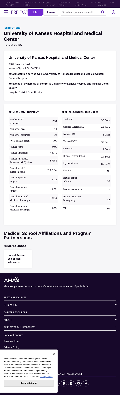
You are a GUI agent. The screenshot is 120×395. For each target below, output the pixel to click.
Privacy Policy (11, 347)
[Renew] (51, 12)
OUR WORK (10, 305)
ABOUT (8, 320)
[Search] (102, 12)
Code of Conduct (13, 335)
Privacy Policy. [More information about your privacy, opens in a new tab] (46, 376)
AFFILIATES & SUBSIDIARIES (19, 327)
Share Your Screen (14, 359)
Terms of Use (11, 341)
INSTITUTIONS (12, 28)
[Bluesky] (86, 383)
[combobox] (84, 12)
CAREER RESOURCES (15, 312)
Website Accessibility (15, 353)
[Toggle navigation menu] (6, 12)
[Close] (53, 354)
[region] (29, 371)
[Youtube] (78, 383)
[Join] (35, 12)
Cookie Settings (12, 365)
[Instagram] (71, 383)
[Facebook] (64, 383)
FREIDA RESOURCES (15, 297)
